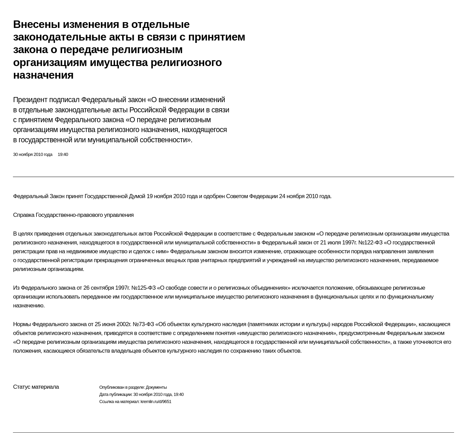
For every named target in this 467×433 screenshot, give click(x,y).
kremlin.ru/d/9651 (156, 401)
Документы (156, 387)
